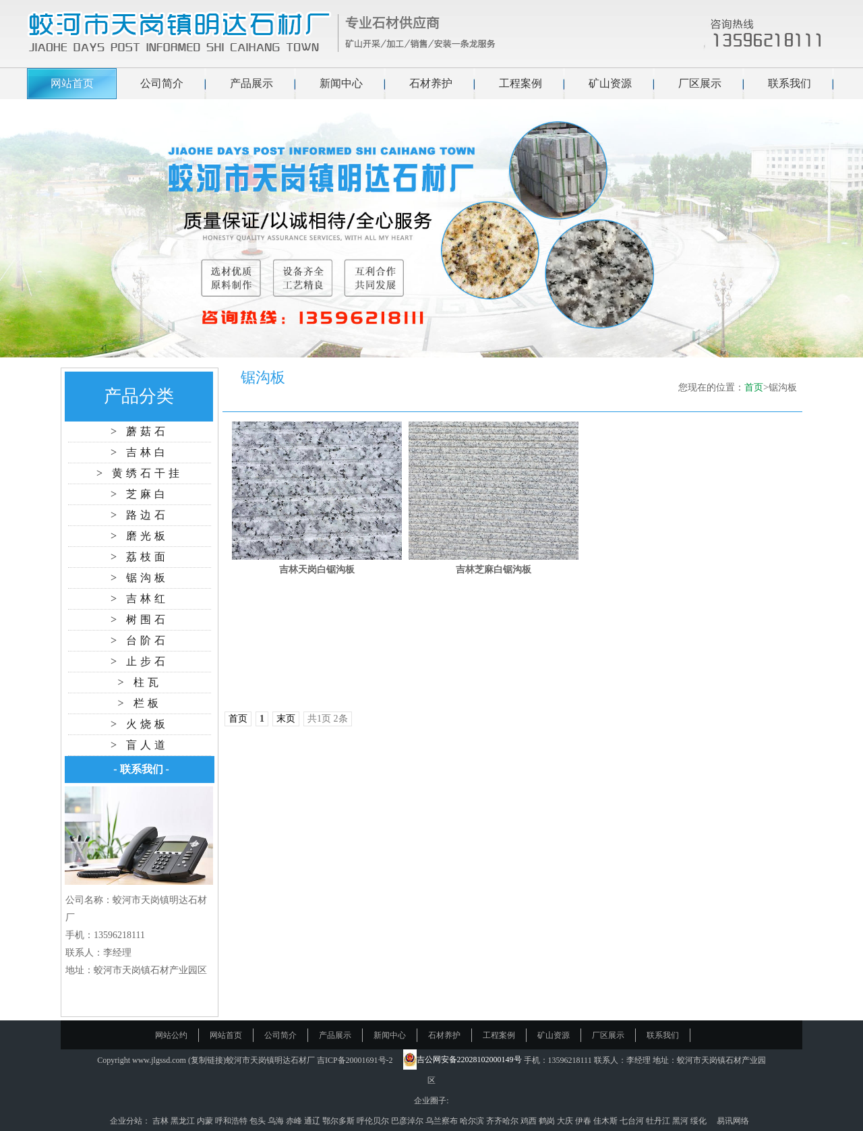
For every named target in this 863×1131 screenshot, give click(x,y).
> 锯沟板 (140, 577)
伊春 (584, 1121)
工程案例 (520, 83)
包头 (258, 1121)
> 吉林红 (140, 598)
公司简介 (161, 83)
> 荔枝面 (140, 556)
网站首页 (72, 83)
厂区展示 (699, 83)
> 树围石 (140, 619)
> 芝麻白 (140, 494)
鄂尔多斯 (339, 1121)
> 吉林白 (140, 452)
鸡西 (529, 1121)
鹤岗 (548, 1121)
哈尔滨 (473, 1121)
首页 (753, 387)
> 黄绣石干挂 (139, 473)
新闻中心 (341, 83)
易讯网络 (733, 1121)
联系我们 (789, 83)
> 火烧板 (140, 724)
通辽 (313, 1121)
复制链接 (207, 1060)
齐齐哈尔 (503, 1121)
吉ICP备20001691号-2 (355, 1060)
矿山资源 (610, 83)
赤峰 (295, 1121)
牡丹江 (659, 1121)
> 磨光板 (140, 536)
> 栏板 (139, 703)
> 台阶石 (140, 640)
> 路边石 (140, 515)
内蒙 (206, 1121)
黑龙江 (184, 1121)
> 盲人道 (140, 745)
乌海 (277, 1121)
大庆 (566, 1121)
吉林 (161, 1121)
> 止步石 (140, 661)
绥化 (699, 1121)
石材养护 (430, 83)
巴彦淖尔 (408, 1121)
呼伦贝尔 (374, 1121)
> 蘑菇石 (140, 431)
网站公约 (171, 1035)
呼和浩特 (232, 1121)
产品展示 (251, 83)
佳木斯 (606, 1121)
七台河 (633, 1121)
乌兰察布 (442, 1121)
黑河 (681, 1121)
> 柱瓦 (139, 682)
